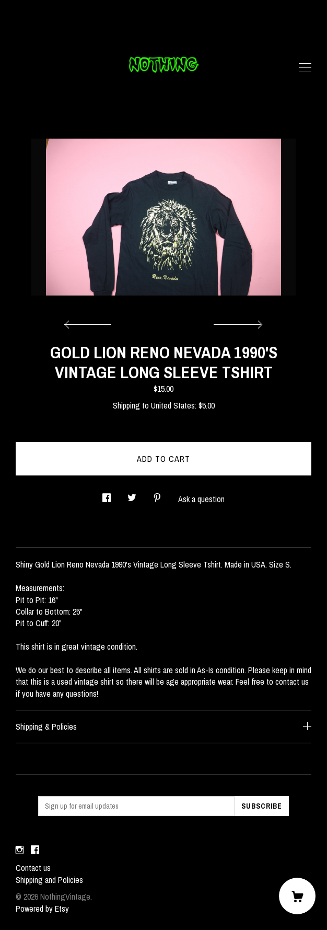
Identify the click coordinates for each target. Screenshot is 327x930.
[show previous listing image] (90, 322)
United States (173, 405)
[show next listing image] (237, 322)
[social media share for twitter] (131, 494)
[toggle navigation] (305, 68)
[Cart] (297, 896)
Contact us (33, 868)
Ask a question (201, 499)
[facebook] (35, 850)
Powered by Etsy (42, 908)
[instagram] (20, 850)
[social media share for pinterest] (157, 494)
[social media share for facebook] (106, 494)
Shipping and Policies (49, 880)
